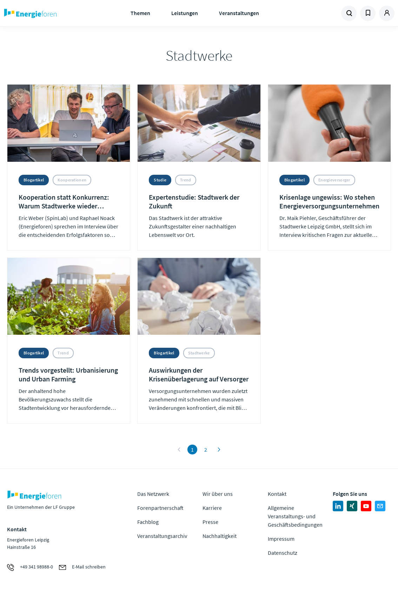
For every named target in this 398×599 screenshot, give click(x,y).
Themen (140, 12)
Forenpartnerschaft (160, 507)
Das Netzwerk (153, 493)
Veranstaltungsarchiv (162, 535)
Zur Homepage (49, 13)
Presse (210, 521)
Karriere (212, 507)
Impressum (281, 538)
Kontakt (277, 493)
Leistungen (184, 12)
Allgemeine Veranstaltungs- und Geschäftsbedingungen (295, 516)
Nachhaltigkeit (220, 535)
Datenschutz (282, 552)
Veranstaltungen (239, 12)
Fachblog (148, 521)
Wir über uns (218, 493)
